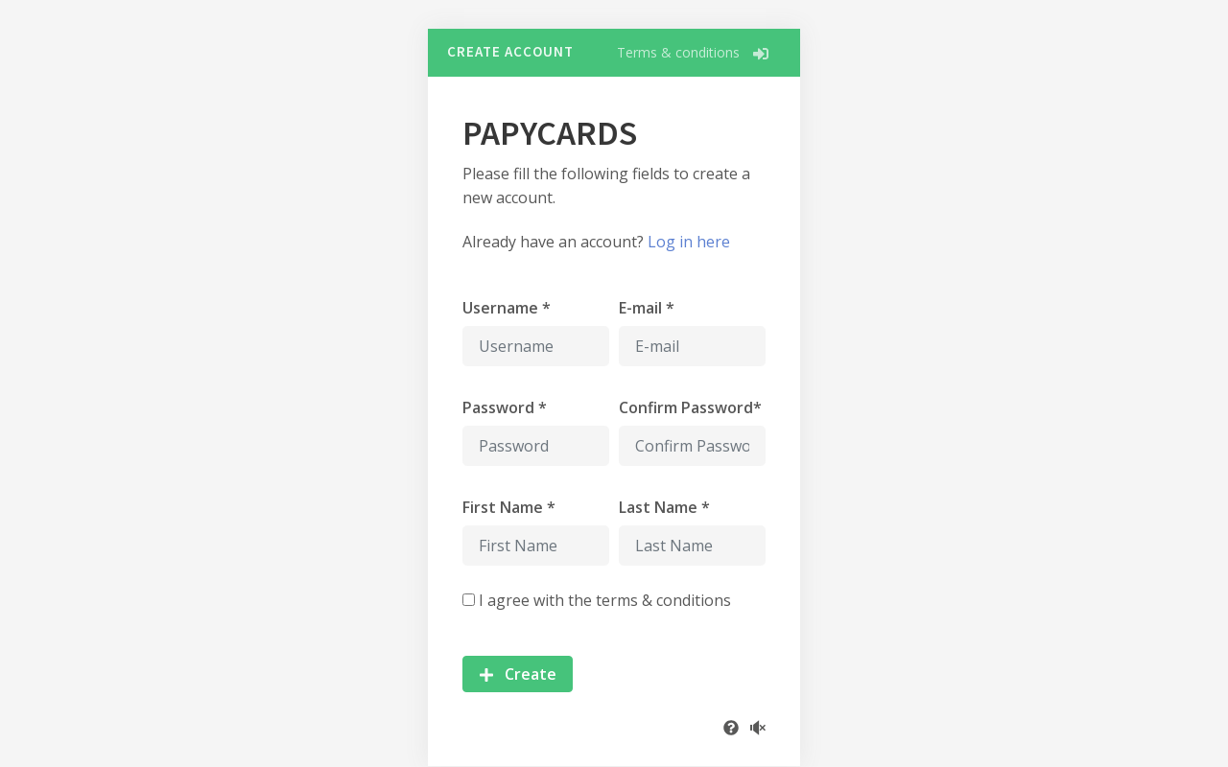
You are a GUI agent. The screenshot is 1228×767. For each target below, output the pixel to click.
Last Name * (664, 507)
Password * (504, 407)
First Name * (508, 507)
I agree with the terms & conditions (605, 600)
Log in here (689, 241)
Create (518, 674)
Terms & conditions (678, 52)
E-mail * (646, 307)
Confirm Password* (690, 407)
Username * (506, 307)
